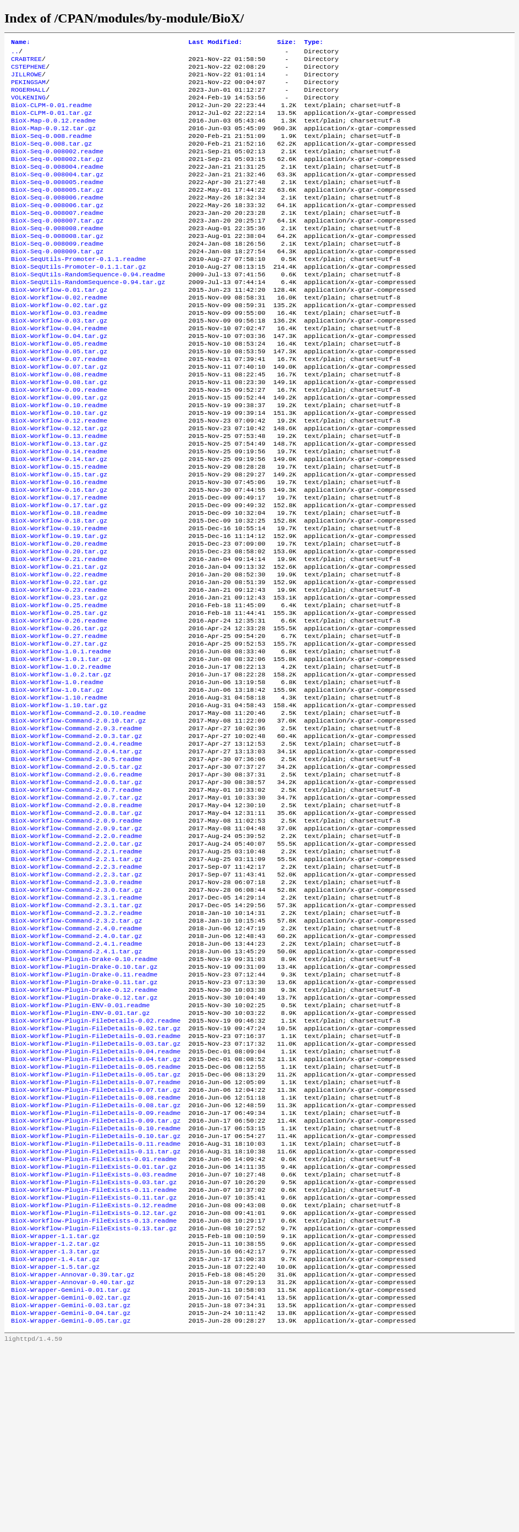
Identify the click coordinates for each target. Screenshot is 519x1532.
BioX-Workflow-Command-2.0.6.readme (76, 879)
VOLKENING (28, 106)
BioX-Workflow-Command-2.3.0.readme (76, 1002)
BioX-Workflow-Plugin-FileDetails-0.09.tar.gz (96, 1275)
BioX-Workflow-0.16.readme (59, 545)
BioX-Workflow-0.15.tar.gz (59, 536)
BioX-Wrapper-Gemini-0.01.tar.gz (70, 1468)
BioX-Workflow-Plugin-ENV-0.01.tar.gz (80, 1152)
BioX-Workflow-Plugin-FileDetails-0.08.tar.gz (96, 1257)
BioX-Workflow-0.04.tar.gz (59, 378)
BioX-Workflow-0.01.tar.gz (59, 325)
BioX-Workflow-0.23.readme (59, 668)
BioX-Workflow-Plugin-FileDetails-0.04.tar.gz (96, 1205)
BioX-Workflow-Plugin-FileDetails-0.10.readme (96, 1284)
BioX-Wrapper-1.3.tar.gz (55, 1424)
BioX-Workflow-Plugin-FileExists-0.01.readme (94, 1319)
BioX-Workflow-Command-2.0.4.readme (76, 844)
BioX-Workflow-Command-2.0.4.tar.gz (76, 853)
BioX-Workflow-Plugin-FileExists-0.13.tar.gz (94, 1398)
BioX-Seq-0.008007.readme (57, 238)
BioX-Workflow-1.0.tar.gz (57, 783)
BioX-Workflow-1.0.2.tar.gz (61, 765)
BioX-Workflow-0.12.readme (59, 475)
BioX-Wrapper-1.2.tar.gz (55, 1416)
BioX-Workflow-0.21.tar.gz (59, 642)
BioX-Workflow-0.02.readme (59, 334)
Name (20, 42)
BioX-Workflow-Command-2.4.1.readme (76, 1073)
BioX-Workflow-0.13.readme (59, 493)
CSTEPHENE (28, 70)
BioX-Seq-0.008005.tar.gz (57, 211)
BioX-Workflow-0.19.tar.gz (59, 607)
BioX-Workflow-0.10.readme (59, 457)
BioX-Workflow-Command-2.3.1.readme (76, 1020)
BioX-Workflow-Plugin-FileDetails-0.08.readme (96, 1249)
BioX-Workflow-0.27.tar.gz (59, 730)
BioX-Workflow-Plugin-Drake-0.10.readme (84, 1090)
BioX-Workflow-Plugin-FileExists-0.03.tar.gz (94, 1345)
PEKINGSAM (28, 88)
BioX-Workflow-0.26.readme (59, 704)
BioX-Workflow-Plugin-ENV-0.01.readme (80, 1143)
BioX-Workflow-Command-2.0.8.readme (76, 915)
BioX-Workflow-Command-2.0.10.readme (78, 809)
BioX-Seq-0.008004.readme (57, 185)
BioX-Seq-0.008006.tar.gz (57, 229)
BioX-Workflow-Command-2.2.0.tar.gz (76, 958)
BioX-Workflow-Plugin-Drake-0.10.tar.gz (84, 1099)
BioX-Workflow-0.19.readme (59, 598)
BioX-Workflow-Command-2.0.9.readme (76, 932)
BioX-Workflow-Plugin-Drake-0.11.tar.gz (84, 1117)
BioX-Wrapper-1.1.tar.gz (55, 1407)
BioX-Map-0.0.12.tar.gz (53, 141)
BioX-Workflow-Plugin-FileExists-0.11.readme (94, 1354)
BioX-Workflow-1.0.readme (57, 774)
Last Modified (215, 42)
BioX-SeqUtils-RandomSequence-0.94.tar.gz (88, 317)
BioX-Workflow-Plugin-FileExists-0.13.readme (94, 1389)
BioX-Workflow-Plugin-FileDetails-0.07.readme (96, 1231)
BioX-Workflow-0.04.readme (59, 369)
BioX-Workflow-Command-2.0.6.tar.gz (76, 888)
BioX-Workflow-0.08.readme (59, 422)
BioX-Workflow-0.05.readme (59, 387)
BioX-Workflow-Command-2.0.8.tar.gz (76, 923)
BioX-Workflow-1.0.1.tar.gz (61, 747)
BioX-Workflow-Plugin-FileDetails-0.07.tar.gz (96, 1240)
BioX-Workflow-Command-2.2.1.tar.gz (76, 976)
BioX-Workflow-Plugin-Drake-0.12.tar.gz (84, 1134)
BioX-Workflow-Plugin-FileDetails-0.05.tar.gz (96, 1222)
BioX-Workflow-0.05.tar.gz (59, 396)
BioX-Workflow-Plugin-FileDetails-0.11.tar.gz (96, 1310)
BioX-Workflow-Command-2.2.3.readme (76, 985)
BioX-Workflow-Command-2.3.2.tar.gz (76, 1046)
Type (313, 42)
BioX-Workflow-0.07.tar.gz (59, 413)
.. (15, 53)
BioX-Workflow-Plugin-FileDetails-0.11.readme (96, 1301)
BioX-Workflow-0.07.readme (59, 405)
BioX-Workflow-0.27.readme (59, 721)
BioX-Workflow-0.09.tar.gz (59, 449)
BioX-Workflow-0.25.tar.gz (59, 695)
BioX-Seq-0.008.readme (51, 150)
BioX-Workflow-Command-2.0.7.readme (76, 897)
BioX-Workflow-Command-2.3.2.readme (76, 1038)
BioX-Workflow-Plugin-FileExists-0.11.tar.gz (94, 1363)
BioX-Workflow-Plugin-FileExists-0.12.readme (94, 1372)
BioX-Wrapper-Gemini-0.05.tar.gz (70, 1504)
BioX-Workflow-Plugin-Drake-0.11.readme (84, 1108)
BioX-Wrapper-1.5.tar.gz (55, 1442)
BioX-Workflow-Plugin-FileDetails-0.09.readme (96, 1266)
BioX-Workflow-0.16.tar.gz (59, 554)
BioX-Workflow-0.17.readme (59, 563)
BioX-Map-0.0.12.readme (53, 132)
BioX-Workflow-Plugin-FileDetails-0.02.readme (96, 1161)
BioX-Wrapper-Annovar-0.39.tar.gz (72, 1451)
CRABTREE (26, 62)
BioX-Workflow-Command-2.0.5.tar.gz (76, 871)
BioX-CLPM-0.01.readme (51, 114)
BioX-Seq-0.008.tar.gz (51, 158)
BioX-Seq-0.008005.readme (57, 202)
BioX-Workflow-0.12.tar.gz (59, 484)
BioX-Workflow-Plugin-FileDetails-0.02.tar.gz (96, 1169)
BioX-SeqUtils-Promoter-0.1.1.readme (78, 290)
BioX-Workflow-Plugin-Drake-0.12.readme (84, 1126)
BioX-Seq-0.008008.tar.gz (57, 264)
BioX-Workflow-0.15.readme (59, 528)
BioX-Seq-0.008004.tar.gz (57, 194)
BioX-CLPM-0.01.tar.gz (51, 123)
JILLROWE (26, 79)
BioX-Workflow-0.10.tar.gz (59, 466)
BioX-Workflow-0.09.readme (59, 440)
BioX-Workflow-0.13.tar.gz (59, 501)
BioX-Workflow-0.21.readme (59, 633)
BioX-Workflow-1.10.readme (59, 791)
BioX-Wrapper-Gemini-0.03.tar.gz (70, 1486)
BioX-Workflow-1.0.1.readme (61, 739)
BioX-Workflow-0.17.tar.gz (59, 572)
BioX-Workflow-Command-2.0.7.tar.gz (76, 906)
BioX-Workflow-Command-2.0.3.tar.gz (76, 835)
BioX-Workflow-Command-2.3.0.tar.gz (76, 1011)
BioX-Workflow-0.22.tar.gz (59, 660)
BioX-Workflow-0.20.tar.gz (59, 624)
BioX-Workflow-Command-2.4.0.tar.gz (76, 1064)
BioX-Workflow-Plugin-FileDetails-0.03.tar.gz (96, 1187)
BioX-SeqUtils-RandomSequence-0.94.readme (88, 308)
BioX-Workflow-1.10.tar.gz (59, 800)
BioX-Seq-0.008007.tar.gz (57, 246)
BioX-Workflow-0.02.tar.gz (59, 343)
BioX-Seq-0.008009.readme (57, 273)
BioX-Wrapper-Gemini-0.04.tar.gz (70, 1495)
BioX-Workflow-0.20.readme (59, 616)
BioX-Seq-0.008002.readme (57, 167)
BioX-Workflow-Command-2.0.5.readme (76, 862)
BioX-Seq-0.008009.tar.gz (57, 281)
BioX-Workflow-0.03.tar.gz (59, 361)
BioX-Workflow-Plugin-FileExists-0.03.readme (94, 1337)
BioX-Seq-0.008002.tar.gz (57, 176)
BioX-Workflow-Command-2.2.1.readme (76, 967)
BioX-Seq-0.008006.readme (57, 220)
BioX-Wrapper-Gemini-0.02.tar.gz (70, 1477)
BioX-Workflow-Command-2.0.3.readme (76, 827)
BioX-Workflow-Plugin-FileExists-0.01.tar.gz (94, 1328)
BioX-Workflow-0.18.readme (59, 580)
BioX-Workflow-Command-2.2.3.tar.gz (76, 994)
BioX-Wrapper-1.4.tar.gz (55, 1433)
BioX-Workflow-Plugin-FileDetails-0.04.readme (96, 1196)
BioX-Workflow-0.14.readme (59, 510)
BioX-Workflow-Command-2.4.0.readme (76, 1055)
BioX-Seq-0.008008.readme (57, 255)
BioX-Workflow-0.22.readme (59, 651)
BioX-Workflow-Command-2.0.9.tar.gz (76, 941)
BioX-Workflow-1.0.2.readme (61, 756)
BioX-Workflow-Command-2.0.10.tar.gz (78, 818)
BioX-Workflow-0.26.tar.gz (59, 712)
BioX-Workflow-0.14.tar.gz (59, 519)
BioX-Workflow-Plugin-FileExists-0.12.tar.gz (94, 1380)
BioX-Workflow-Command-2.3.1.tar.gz (76, 1029)
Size (286, 42)
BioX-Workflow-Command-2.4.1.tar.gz (76, 1082)
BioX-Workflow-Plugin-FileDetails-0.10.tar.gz (96, 1293)
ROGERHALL (28, 97)
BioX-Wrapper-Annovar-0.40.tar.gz (72, 1460)
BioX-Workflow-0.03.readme (59, 352)
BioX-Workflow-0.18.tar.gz (59, 589)
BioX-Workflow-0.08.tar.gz (59, 431)
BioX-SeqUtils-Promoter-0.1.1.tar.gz (78, 299)
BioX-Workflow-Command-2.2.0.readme (76, 950)
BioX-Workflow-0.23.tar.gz (59, 677)
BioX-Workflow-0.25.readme (59, 686)
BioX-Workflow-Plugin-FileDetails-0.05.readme (96, 1213)
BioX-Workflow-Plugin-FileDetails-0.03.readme (96, 1178)
